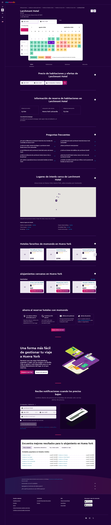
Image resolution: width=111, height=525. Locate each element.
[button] (2, 2)
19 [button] (38, 46)
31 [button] (31, 53)
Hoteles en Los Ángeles (27, 459)
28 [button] (46, 49)
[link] (36, 290)
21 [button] (45, 46)
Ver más (93, 279)
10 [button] (31, 42)
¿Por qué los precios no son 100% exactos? (59, 489)
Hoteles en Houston (27, 465)
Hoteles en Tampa (62, 465)
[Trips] (2, 17)
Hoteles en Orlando (63, 455)
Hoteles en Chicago (63, 459)
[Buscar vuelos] (2, 6)
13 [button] (42, 42)
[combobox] (39, 408)
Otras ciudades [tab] (27, 447)
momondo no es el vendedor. (59, 483)
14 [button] (45, 42)
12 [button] (38, 42)
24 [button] (31, 49)
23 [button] (53, 46)
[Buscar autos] (2, 13)
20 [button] (42, 46)
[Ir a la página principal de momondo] (10, 2)
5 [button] (38, 39)
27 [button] (42, 49)
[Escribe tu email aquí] (39, 416)
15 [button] (49, 42)
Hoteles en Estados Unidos (48, 7)
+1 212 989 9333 (24, 16)
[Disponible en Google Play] (88, 501)
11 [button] (35, 42)
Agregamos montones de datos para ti (59, 486)
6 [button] (42, 39)
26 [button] (38, 49)
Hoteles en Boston (62, 463)
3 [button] (31, 39)
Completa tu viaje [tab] (66, 447)
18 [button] (35, 46)
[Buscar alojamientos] (2, 9)
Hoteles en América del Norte (35, 7)
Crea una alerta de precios (84, 320)
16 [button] (53, 42)
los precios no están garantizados (56, 479)
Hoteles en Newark (62, 461)
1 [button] (49, 35)
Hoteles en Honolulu (27, 463)
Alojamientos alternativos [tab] (40, 447)
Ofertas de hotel (23, 7)
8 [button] (49, 39)
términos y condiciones (44, 427)
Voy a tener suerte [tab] (54, 447)
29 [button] (49, 49)
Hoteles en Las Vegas (27, 457)
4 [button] (35, 39)
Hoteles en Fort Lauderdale (28, 461)
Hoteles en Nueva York (59, 7)
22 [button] (49, 46)
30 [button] (53, 49)
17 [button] (31, 46)
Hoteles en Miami (26, 455)
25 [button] (35, 49)
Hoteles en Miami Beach (64, 457)
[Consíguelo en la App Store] (88, 505)
